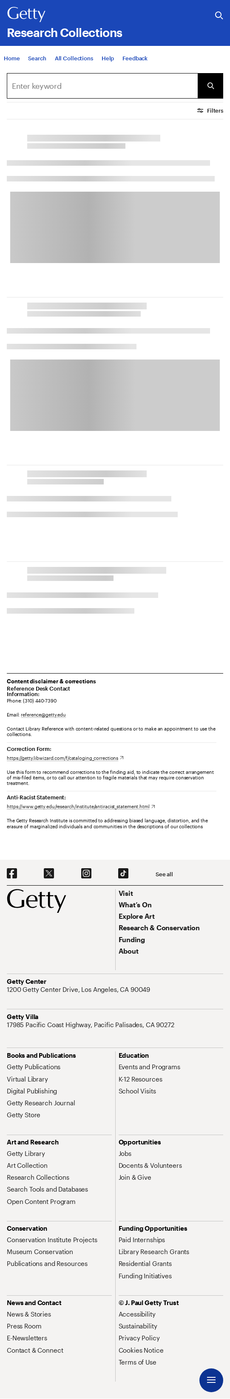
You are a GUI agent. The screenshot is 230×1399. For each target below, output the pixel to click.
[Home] (12, 63)
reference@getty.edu (43, 714)
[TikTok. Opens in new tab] (123, 873)
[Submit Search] (210, 86)
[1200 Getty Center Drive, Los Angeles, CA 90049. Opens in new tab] (79, 989)
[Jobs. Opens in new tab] (125, 1153)
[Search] (37, 63)
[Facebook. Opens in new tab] (12, 873)
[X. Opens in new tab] (49, 873)
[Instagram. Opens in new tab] (86, 873)
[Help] (108, 63)
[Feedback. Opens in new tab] (135, 63)
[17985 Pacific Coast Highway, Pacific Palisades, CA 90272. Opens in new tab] (91, 1024)
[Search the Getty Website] (219, 15)
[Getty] (26, 15)
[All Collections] (74, 63)
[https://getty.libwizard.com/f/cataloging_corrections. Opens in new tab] (65, 758)
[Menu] (211, 1380)
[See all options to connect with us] (164, 874)
